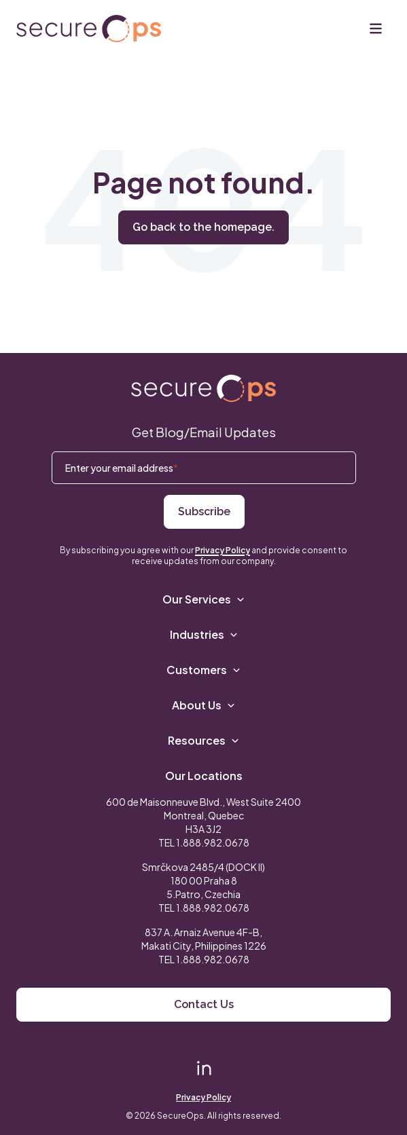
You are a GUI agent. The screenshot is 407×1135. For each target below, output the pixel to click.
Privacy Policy (222, 550)
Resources (203, 740)
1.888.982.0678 (212, 842)
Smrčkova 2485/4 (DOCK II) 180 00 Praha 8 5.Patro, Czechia (203, 880)
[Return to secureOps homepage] (88, 29)
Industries (204, 634)
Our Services (203, 599)
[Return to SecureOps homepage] (203, 389)
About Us (203, 705)
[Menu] (376, 28)
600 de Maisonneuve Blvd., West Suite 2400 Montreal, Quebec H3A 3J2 (203, 815)
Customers (203, 670)
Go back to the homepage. (203, 227)
